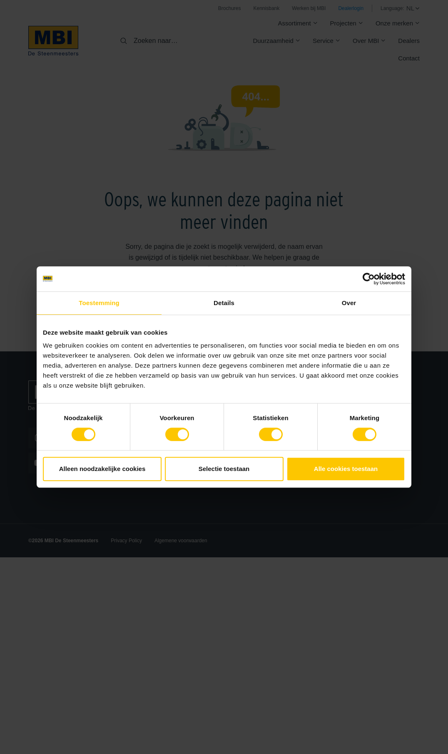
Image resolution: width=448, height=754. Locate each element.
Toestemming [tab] (99, 302)
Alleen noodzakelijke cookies (102, 468)
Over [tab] (349, 302)
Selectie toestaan (224, 468)
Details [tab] (224, 302)
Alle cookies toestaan (346, 468)
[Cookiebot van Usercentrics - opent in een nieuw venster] (368, 279)
